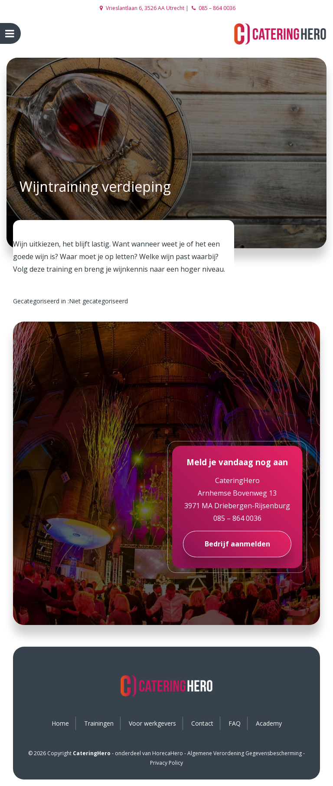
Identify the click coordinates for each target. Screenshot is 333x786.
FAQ (235, 723)
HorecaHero (167, 753)
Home (60, 723)
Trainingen (99, 723)
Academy (269, 723)
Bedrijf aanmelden (237, 544)
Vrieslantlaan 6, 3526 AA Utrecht (142, 8)
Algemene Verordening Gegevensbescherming (244, 753)
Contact (202, 723)
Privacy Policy (166, 762)
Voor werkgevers (152, 723)
